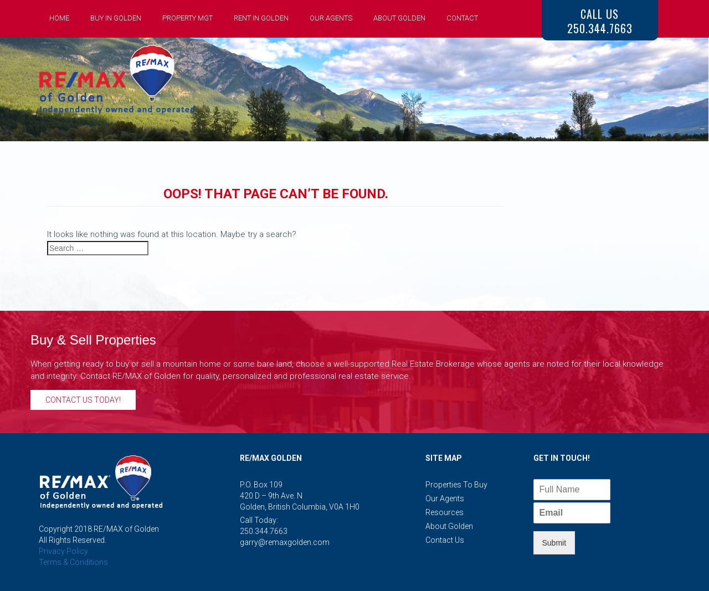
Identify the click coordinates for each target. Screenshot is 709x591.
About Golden (399, 18)
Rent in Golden (261, 18)
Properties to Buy (456, 484)
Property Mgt (187, 18)
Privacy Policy (63, 551)
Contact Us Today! (83, 399)
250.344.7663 (263, 531)
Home (59, 18)
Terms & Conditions (73, 562)
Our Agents (331, 18)
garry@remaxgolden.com (285, 542)
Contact (462, 18)
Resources (444, 512)
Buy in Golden (115, 18)
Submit (554, 542)
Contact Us (444, 540)
